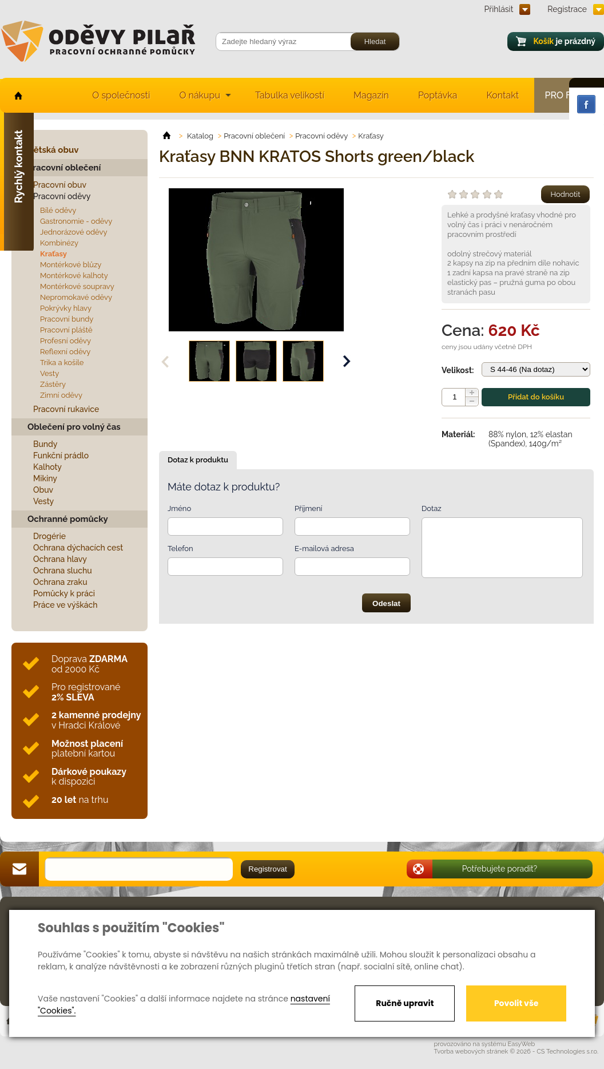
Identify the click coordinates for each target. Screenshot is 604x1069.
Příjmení (308, 508)
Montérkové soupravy (77, 286)
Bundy (45, 444)
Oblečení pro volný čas (74, 427)
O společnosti (121, 95)
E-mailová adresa (324, 548)
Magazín (371, 95)
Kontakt (503, 95)
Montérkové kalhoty (74, 275)
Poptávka (438, 95)
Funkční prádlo (61, 455)
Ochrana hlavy (60, 559)
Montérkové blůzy (70, 264)
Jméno (179, 508)
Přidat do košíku (536, 397)
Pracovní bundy (66, 319)
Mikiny (45, 478)
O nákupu (199, 95)
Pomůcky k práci (64, 593)
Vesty (49, 373)
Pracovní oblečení (64, 168)
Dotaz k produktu (198, 460)
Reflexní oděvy (65, 351)
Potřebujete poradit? (500, 868)
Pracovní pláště (66, 330)
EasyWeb (521, 1044)
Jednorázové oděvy (73, 232)
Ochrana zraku (60, 582)
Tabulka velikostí (289, 95)
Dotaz (432, 508)
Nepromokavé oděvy (76, 297)
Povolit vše (516, 1003)
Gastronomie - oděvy (76, 221)
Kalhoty (47, 467)
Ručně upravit (405, 1003)
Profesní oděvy (65, 340)
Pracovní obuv (59, 184)
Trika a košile (62, 362)
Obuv (43, 489)
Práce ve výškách (65, 604)
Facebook (586, 104)
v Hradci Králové (96, 720)
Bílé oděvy (58, 210)
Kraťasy (53, 254)
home (17, 95)
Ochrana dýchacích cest (78, 547)
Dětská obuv (52, 150)
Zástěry (53, 384)
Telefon (180, 548)
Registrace (567, 9)
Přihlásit (499, 9)
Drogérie (49, 536)
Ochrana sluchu (62, 570)
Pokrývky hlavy (66, 308)
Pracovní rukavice (66, 409)
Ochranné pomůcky (67, 519)
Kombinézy (59, 243)
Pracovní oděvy (61, 196)
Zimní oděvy (61, 395)
